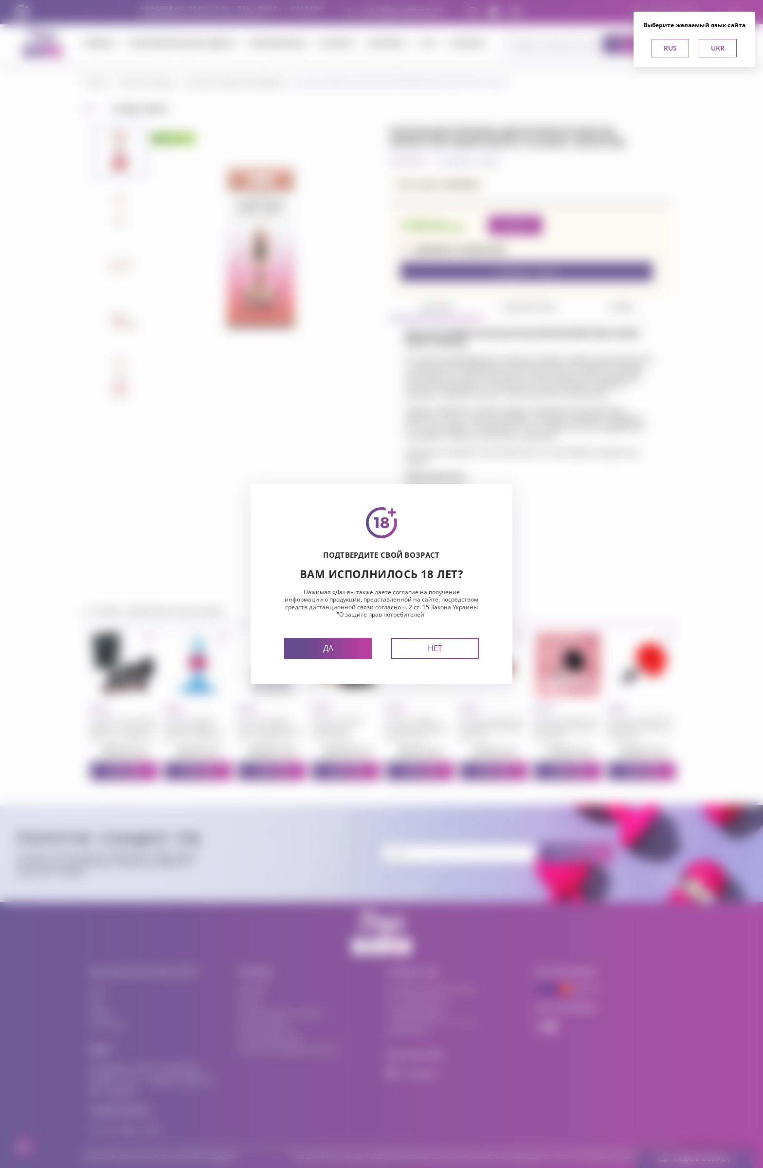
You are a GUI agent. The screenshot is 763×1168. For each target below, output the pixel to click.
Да (328, 648)
